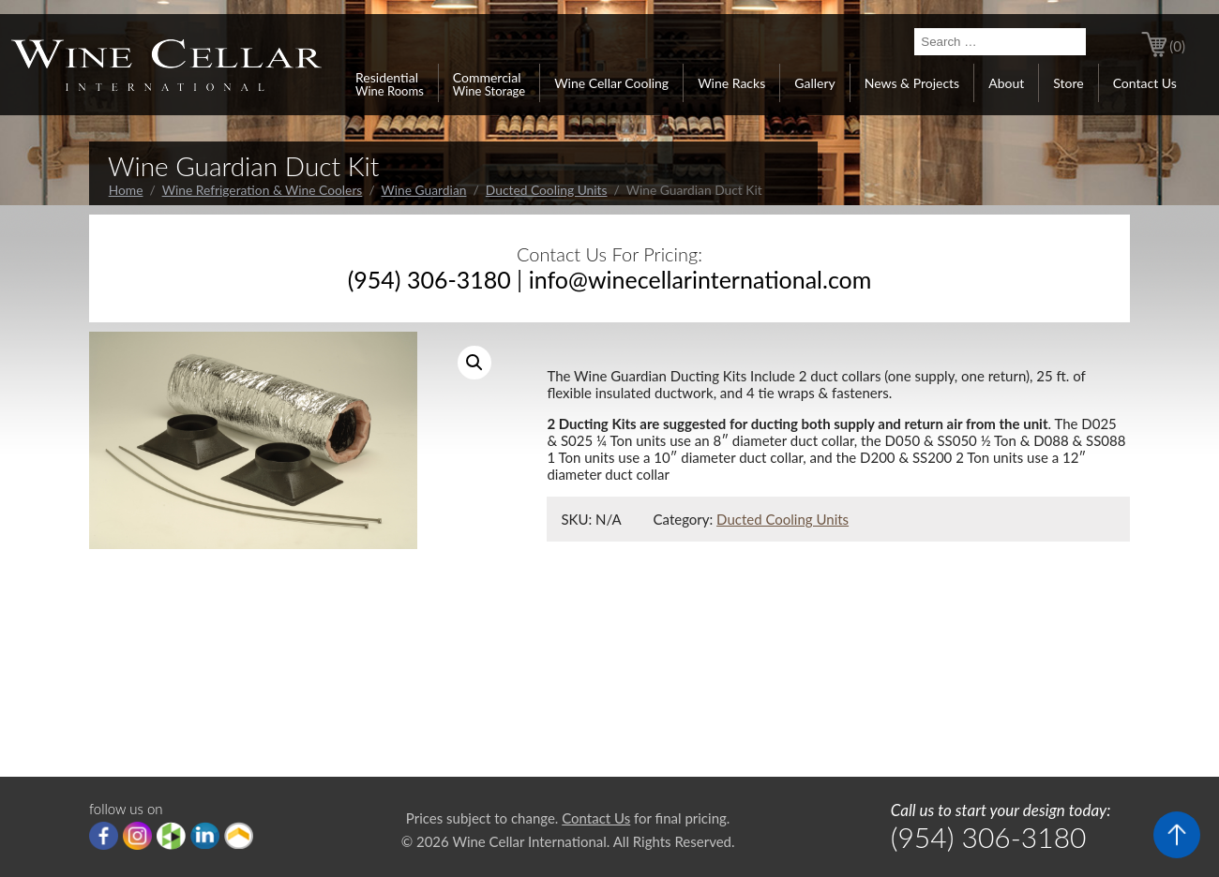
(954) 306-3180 (429, 279)
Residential (389, 83)
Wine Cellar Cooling (611, 83)
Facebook (103, 836)
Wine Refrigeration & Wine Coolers (262, 190)
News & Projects (912, 83)
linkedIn (204, 836)
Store (1068, 83)
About (1006, 83)
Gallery (814, 83)
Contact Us (1145, 83)
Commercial (489, 83)
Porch (238, 836)
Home (126, 190)
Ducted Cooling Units (547, 190)
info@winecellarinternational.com (700, 279)
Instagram (137, 836)
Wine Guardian (424, 190)
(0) (1177, 45)
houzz (171, 836)
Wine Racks (731, 83)
